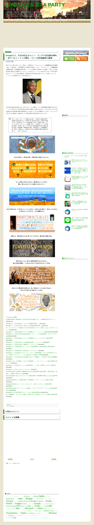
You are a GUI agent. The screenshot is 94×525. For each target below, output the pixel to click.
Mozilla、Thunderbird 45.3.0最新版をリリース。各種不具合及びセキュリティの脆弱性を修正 (80, 227)
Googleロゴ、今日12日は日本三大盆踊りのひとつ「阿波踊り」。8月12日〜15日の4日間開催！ (32, 357)
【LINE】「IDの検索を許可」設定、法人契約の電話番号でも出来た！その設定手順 (79, 202)
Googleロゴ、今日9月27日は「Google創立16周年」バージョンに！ (25, 342)
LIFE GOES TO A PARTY (35, 5)
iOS (12, 21)
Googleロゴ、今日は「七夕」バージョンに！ (19, 369)
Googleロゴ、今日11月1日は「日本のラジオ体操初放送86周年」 (24, 325)
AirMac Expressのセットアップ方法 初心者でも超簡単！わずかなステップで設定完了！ (80, 177)
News (57, 21)
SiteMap (64, 21)
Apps (36, 21)
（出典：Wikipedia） (22, 131)
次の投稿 (10, 459)
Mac (17, 21)
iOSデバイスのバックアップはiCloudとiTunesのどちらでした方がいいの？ (80, 161)
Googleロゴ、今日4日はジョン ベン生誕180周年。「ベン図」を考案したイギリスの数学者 (31, 365)
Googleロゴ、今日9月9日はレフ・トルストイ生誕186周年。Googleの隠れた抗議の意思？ (31, 346)
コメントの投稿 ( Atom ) (14, 463)
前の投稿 (54, 459)
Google (23, 21)
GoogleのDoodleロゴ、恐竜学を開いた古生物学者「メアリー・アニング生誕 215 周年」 (30, 380)
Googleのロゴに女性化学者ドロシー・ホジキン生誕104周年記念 (24, 392)
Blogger (50, 21)
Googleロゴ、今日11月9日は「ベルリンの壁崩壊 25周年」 (22, 323)
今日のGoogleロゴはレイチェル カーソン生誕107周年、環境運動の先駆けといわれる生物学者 (32, 375)
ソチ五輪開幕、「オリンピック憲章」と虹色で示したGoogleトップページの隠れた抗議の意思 (32, 394)
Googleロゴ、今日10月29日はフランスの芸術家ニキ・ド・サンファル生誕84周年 (29, 332)
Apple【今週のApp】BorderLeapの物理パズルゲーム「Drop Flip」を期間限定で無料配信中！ (80, 194)
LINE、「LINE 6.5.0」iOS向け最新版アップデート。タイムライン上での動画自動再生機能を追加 (80, 219)
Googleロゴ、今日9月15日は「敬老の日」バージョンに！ (22, 344)
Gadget (42, 21)
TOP (6, 21)
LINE (30, 21)
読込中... (65, 117)
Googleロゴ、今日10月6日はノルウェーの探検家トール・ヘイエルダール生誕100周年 (30, 338)
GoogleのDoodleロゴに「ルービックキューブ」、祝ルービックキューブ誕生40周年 (29, 384)
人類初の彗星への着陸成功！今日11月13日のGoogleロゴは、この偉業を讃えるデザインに (31, 319)
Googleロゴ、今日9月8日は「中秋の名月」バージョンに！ (22, 350)
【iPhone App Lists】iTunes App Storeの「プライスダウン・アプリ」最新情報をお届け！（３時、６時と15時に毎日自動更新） (80, 186)
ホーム (32, 459)
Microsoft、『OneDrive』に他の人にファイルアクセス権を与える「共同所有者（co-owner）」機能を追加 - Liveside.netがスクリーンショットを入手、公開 (80, 170)
